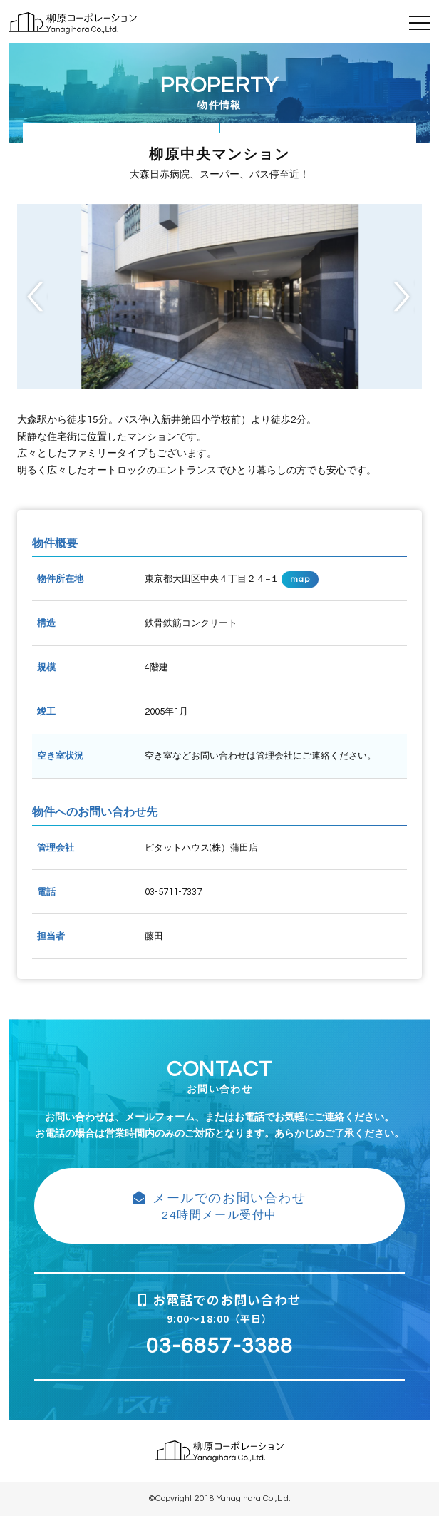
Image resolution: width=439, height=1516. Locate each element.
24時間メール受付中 (219, 1205)
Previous (36, 296)
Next (403, 296)
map (300, 579)
